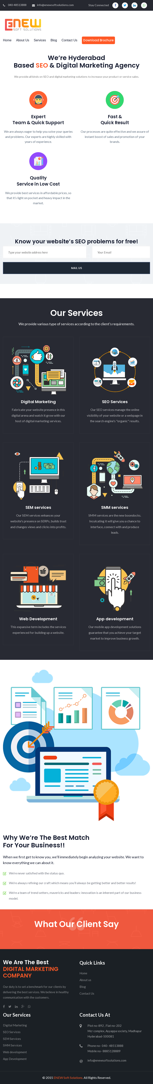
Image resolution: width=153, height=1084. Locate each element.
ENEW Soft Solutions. (68, 1077)
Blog (54, 40)
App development (114, 619)
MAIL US (76, 268)
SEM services (38, 507)
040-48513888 (14, 5)
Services (40, 40)
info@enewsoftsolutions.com (53, 5)
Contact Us (69, 40)
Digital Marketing (38, 402)
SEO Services (115, 402)
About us (85, 980)
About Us (22, 40)
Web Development (38, 619)
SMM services (114, 507)
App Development (15, 1059)
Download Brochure (98, 40)
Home (7, 40)
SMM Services (12, 1045)
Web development (15, 1052)
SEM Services (12, 1038)
